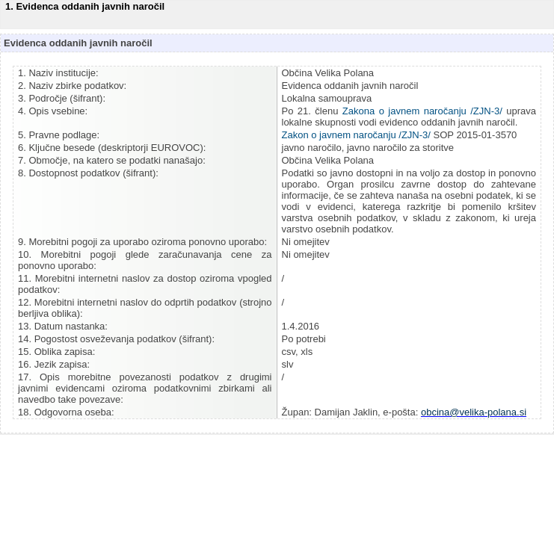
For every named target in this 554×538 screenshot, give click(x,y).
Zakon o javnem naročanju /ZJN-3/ (356, 134)
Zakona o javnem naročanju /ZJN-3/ (422, 111)
